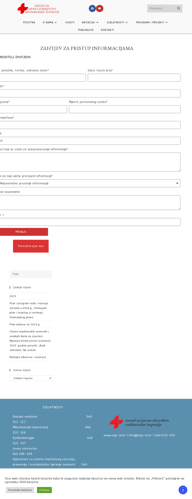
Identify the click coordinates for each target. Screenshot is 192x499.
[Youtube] (99, 8)
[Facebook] (92, 8)
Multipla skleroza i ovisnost (28, 357)
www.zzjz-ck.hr (115, 435)
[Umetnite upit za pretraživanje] (31, 274)
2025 (13, 296)
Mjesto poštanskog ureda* (88, 102)
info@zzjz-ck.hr (140, 435)
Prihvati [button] (44, 490)
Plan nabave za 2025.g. (25, 324)
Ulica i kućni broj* (100, 70)
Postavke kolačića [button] (20, 490)
